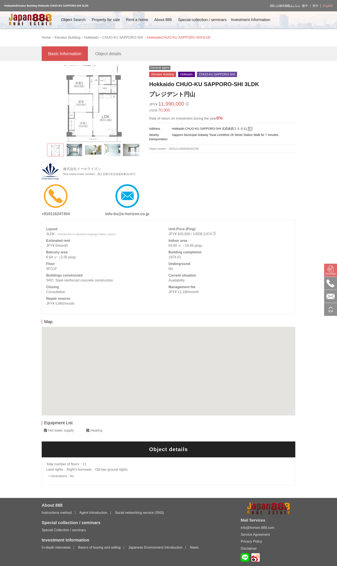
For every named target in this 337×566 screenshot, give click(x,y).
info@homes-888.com (257, 527)
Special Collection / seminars (64, 530)
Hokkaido (91, 37)
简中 (315, 6)
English (328, 6)
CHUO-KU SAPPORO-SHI (122, 37)
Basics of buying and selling (99, 547)
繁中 (305, 6)
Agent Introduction (93, 513)
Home (46, 37)
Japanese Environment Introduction (155, 547)
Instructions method (57, 513)
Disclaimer (249, 548)
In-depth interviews (56, 547)
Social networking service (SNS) (139, 513)
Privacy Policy (251, 541)
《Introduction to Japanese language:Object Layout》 (86, 234)
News (194, 547)
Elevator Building (67, 37)
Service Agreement (255, 534)
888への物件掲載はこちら (285, 5)
